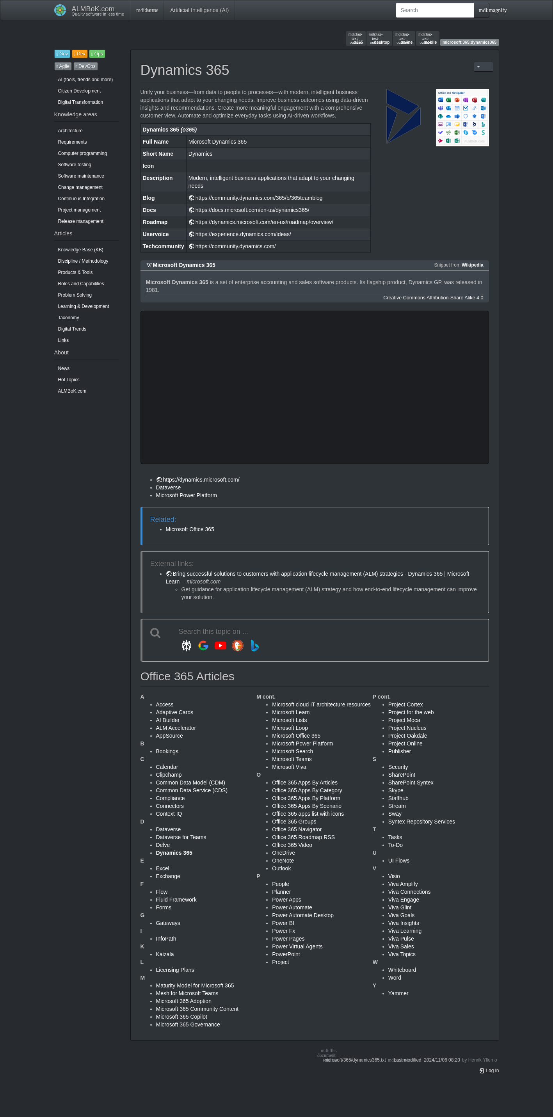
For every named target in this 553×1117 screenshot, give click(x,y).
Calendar (167, 767)
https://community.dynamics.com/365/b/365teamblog (259, 198)
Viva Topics (402, 954)
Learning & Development (83, 306)
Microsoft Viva (289, 767)
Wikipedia (472, 265)
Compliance (170, 798)
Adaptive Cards (175, 712)
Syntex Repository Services (421, 821)
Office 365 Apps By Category (307, 790)
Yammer (398, 993)
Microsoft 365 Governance (188, 1024)
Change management (80, 187)
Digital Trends (72, 329)
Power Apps (286, 899)
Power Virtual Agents (297, 946)
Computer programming (82, 153)
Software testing (74, 164)
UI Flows (398, 860)
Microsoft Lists (289, 720)
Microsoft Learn (290, 712)
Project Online (405, 743)
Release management (80, 221)
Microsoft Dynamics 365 (184, 265)
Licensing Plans (175, 970)
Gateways (168, 923)
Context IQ (169, 814)
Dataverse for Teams (181, 837)
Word (394, 978)
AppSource (169, 736)
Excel (162, 868)
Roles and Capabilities (81, 283)
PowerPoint (286, 954)
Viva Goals (401, 915)
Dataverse (168, 487)
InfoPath (166, 939)
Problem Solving (75, 295)
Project (280, 962)
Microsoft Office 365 (190, 529)
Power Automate (292, 907)
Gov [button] (62, 54)
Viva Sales (401, 946)
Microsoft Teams (292, 759)
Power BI (283, 923)
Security (398, 767)
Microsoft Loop (290, 728)
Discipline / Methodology (83, 261)
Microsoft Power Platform (186, 495)
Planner (281, 892)
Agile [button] (63, 66)
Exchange (168, 876)
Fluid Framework (176, 899)
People (280, 884)
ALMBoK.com (72, 391)
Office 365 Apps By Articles (305, 782)
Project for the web (411, 712)
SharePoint (401, 775)
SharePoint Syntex (411, 782)
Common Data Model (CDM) (190, 782)
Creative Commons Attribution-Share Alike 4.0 (433, 298)
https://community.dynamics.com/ (236, 246)
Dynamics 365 (174, 853)
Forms (164, 907)
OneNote (283, 860)
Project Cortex (405, 704)
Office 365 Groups (294, 821)
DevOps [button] (86, 66)
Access (165, 704)
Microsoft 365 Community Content (197, 1009)
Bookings (167, 751)
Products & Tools (75, 272)
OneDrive (283, 853)
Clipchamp (169, 775)
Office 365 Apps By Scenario (306, 806)
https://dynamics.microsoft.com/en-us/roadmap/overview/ (264, 222)
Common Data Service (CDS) (192, 790)
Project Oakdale (407, 736)
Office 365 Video (292, 845)
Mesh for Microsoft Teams (187, 993)
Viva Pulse (401, 939)
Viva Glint (400, 907)
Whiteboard (402, 970)
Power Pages (288, 939)
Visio (394, 876)
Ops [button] (97, 54)
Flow (162, 892)
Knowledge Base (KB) (80, 250)
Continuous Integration (81, 198)
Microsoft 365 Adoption (184, 1001)
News (64, 368)
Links (63, 340)
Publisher (399, 751)
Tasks (395, 837)
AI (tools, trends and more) (85, 79)
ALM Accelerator (176, 728)
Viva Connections (409, 892)
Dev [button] (79, 54)
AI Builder (168, 720)
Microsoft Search (292, 751)
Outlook (281, 868)
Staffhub (398, 798)
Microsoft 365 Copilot (182, 1017)
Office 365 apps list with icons (308, 814)
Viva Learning (404, 931)
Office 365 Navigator (297, 829)
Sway (395, 814)
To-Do (395, 845)
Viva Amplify (403, 884)
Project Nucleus (407, 728)
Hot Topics (69, 379)
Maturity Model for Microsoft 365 (195, 985)
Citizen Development (79, 91)
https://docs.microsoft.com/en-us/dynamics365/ (252, 210)
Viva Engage (403, 899)
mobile (427, 38)
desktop (379, 38)
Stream (397, 806)
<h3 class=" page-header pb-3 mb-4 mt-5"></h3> (266, 387)
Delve (163, 845)
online (404, 38)
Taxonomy (68, 317)
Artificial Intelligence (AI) (199, 10)
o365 (356, 38)
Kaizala (165, 954)
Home (147, 10)
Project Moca (404, 720)
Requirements (72, 142)
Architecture (70, 130)
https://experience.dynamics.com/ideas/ (243, 234)
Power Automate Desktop (303, 915)
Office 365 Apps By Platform (306, 798)
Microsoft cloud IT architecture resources (321, 704)
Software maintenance (81, 176)
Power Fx (283, 931)
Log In (489, 1070)
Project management (79, 210)
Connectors (170, 806)
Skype (396, 790)
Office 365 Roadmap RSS (303, 837)
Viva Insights (403, 923)
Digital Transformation (80, 102)
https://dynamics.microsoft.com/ (201, 480)
